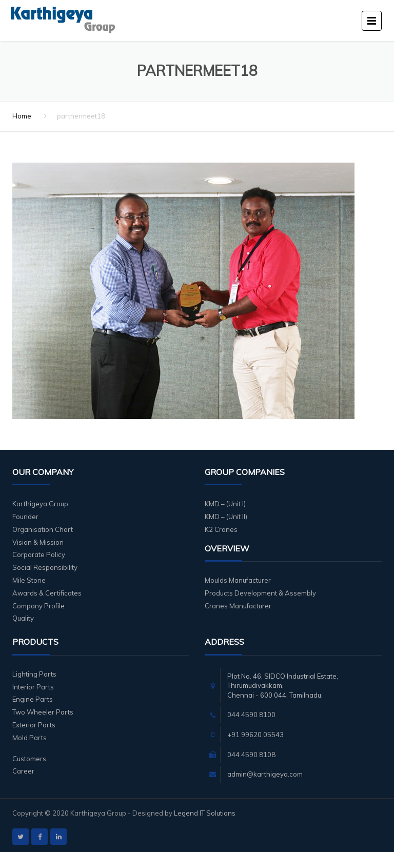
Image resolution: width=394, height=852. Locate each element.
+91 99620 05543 (255, 734)
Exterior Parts (33, 725)
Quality (23, 618)
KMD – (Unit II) (226, 516)
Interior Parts (33, 687)
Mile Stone (29, 580)
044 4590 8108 (251, 754)
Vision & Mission (38, 542)
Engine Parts (32, 699)
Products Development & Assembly (260, 593)
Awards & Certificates (47, 593)
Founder (25, 516)
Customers (29, 759)
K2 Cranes (221, 529)
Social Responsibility (44, 567)
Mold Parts (29, 738)
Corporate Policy (38, 554)
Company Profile (38, 606)
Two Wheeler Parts (42, 712)
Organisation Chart (42, 529)
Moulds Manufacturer (238, 580)
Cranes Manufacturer (238, 606)
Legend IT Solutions (204, 813)
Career (23, 771)
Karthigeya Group (40, 504)
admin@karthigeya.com (265, 774)
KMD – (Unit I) (225, 504)
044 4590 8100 (251, 714)
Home (21, 116)
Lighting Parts (34, 674)
